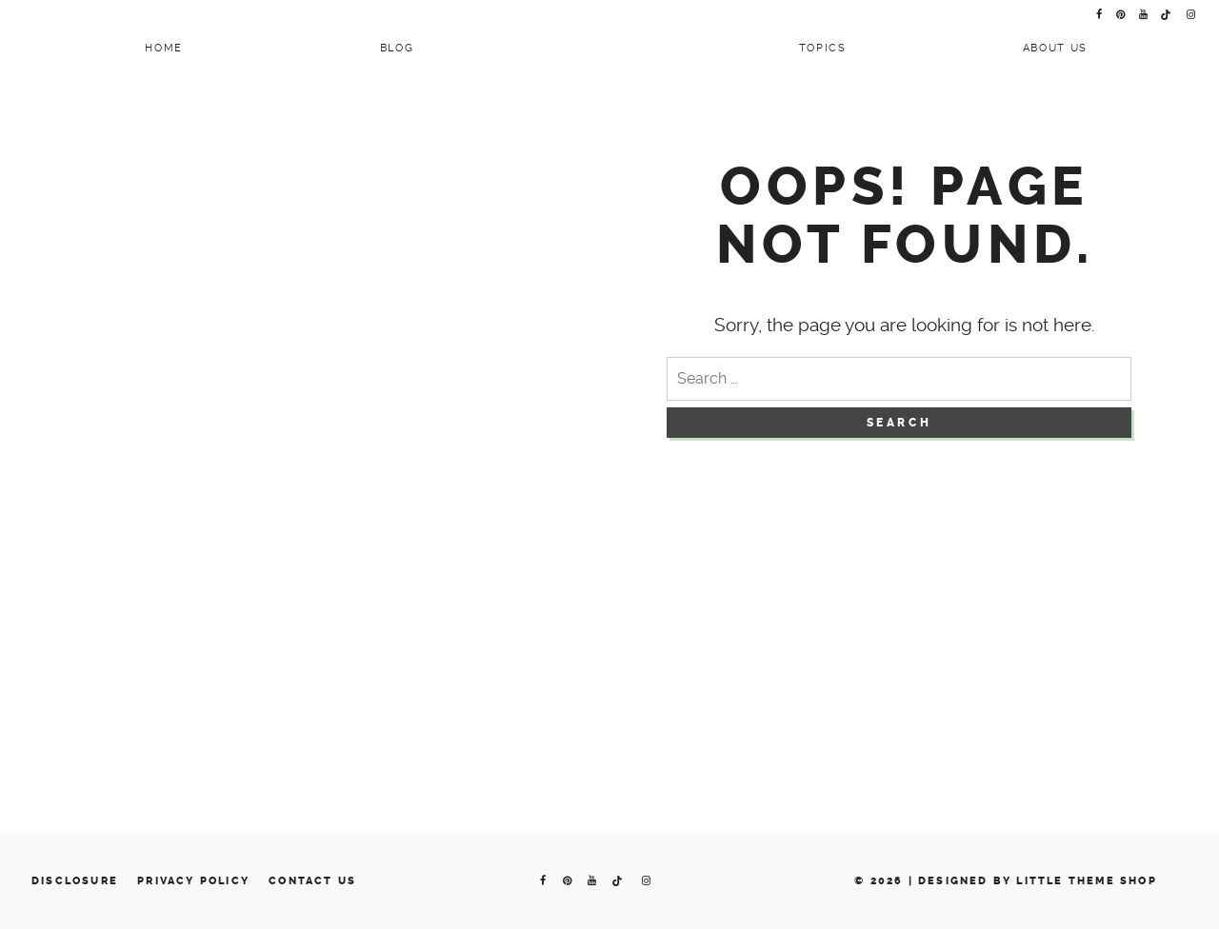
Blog (397, 48)
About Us (1055, 48)
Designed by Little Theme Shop (1037, 881)
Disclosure (74, 881)
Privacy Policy (193, 881)
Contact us (312, 881)
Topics (823, 48)
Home (164, 48)
